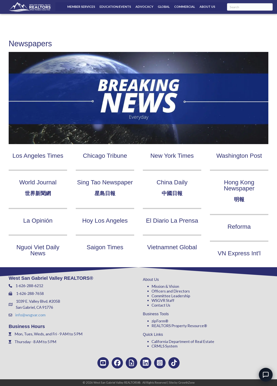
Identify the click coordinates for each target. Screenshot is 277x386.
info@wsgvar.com (30, 314)
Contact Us (160, 305)
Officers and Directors (170, 291)
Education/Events (115, 6)
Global (164, 6)
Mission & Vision (165, 286)
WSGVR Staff (162, 300)
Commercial (184, 6)
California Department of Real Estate (182, 341)
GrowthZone (186, 382)
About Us (207, 6)
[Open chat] (266, 375)
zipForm (158, 320)
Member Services (81, 6)
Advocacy (144, 6)
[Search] (250, 7)
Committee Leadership (170, 295)
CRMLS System (164, 346)
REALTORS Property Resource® (179, 325)
